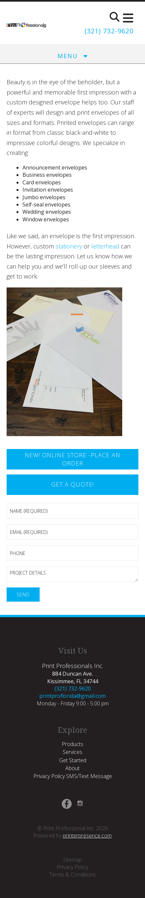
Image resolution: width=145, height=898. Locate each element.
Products (72, 744)
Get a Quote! (72, 484)
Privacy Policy (72, 867)
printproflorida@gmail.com (72, 695)
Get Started (72, 760)
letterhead (105, 246)
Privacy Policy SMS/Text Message (72, 776)
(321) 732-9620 (109, 30)
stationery (68, 246)
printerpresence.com (87, 835)
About (72, 768)
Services (72, 752)
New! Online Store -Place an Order (72, 459)
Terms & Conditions (72, 874)
